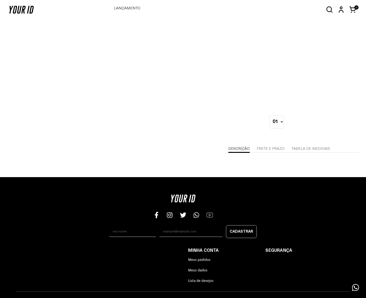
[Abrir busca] (329, 10)
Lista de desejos (201, 281)
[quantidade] (277, 122)
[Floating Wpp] (355, 287)
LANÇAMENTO (127, 8)
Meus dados (198, 270)
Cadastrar (241, 232)
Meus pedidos (199, 260)
